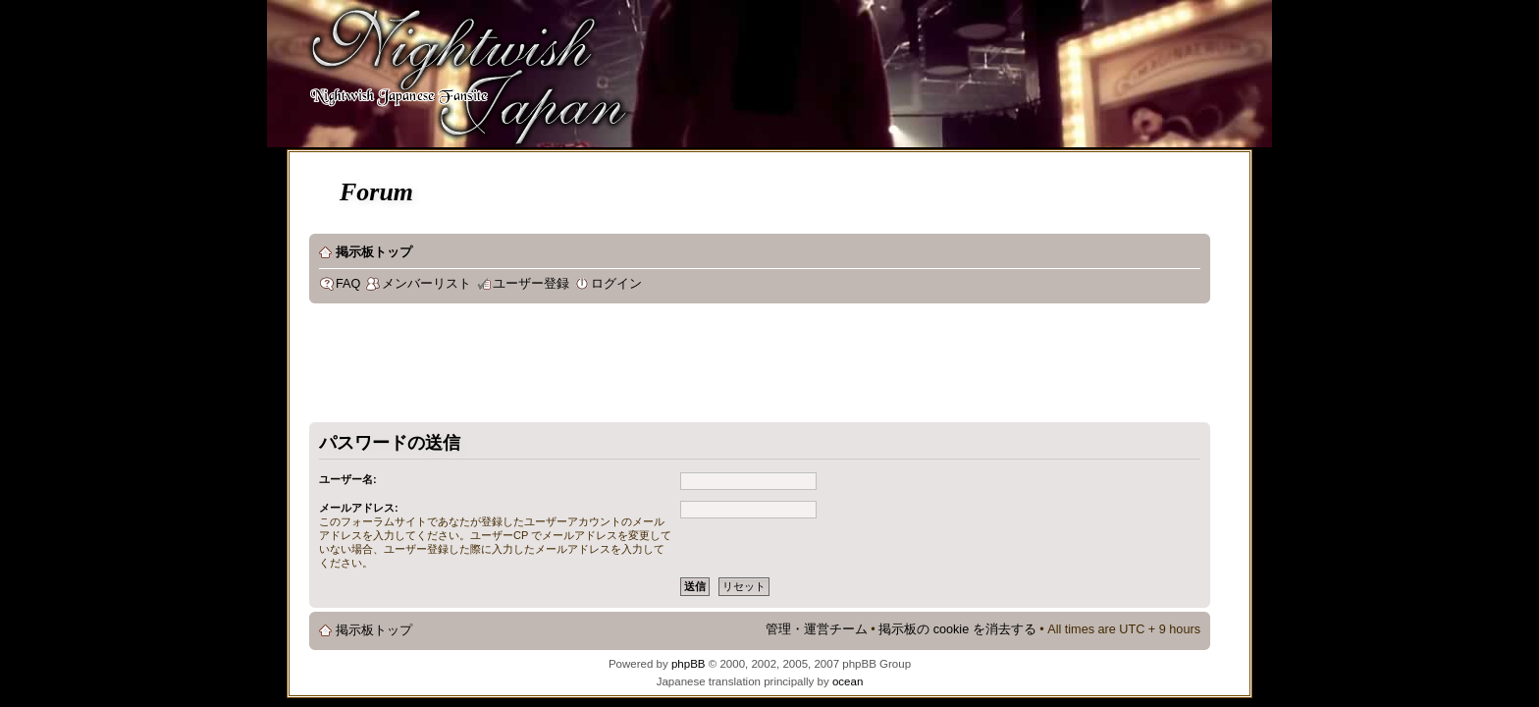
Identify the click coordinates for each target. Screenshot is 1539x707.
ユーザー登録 (531, 284)
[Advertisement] (666, 367)
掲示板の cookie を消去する (957, 629)
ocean (847, 681)
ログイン (616, 284)
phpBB (688, 664)
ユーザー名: (348, 479)
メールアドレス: (358, 508)
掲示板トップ (374, 252)
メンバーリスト (426, 284)
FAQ (348, 284)
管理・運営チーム (817, 629)
